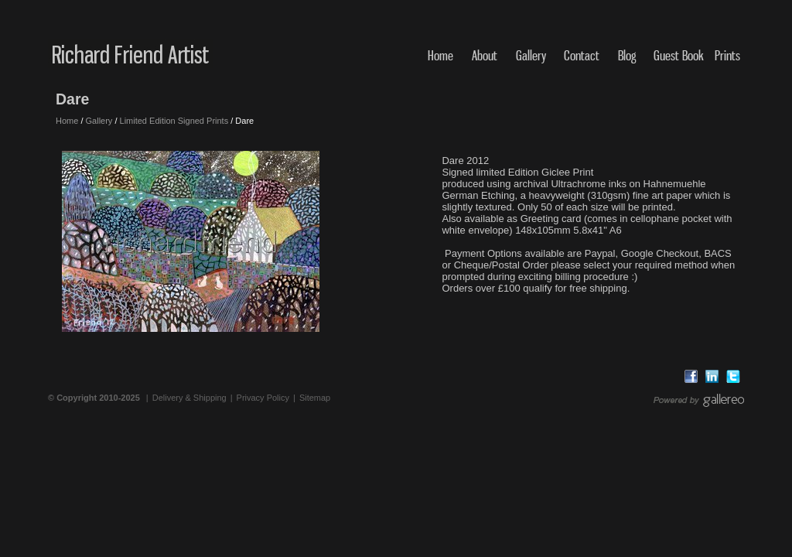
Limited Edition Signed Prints (174, 120)
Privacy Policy (263, 397)
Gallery (531, 55)
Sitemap (314, 397)
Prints (727, 55)
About (484, 55)
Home (440, 55)
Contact (581, 55)
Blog (627, 55)
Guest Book (679, 55)
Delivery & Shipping (189, 397)
